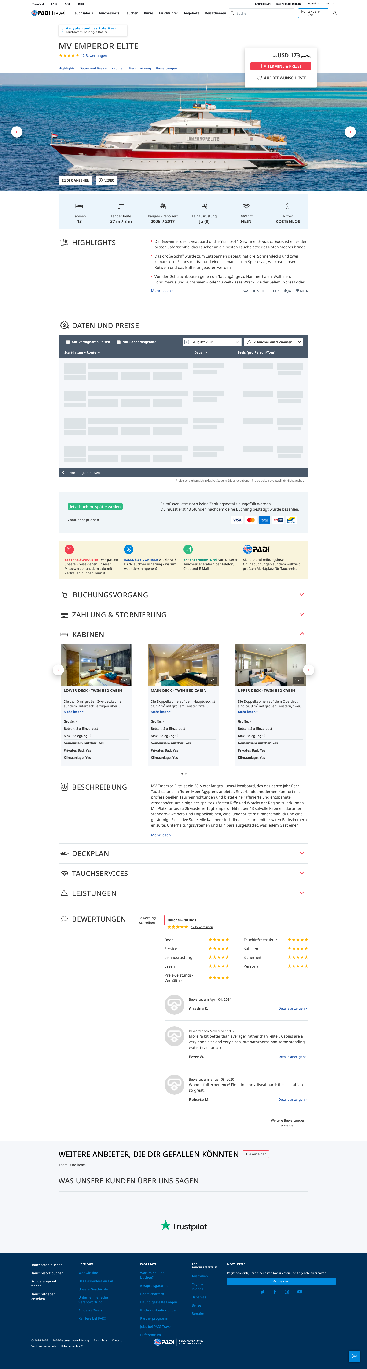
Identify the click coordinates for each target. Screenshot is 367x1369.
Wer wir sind (88, 1273)
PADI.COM (37, 3)
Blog (81, 3)
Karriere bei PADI (92, 1318)
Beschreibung (140, 68)
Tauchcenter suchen (288, 3)
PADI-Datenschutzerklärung (71, 1340)
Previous (58, 669)
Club (68, 3)
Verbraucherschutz (43, 1346)
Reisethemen (215, 13)
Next (308, 669)
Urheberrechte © (72, 1346)
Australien (200, 1276)
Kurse (148, 13)
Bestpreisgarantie (154, 1285)
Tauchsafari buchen (46, 1265)
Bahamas (199, 1297)
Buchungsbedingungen (159, 1310)
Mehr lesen (161, 290)
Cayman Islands (198, 1286)
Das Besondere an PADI (97, 1281)
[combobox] (261, 13)
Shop (54, 3)
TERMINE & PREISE (281, 66)
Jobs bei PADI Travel (156, 1326)
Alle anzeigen (256, 1154)
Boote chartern (152, 1294)
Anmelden (281, 1281)
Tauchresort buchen (47, 1273)
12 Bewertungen (94, 55)
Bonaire (198, 1313)
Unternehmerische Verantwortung (93, 1299)
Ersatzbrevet (262, 3)
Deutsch (313, 4)
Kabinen (118, 68)
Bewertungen (166, 68)
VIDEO (106, 180)
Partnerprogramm (154, 1318)
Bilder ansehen (75, 180)
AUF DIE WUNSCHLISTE (281, 78)
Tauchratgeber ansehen (43, 1296)
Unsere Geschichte (93, 1289)
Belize (196, 1305)
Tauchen (131, 13)
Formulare (100, 1340)
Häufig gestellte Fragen (158, 1302)
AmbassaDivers (90, 1310)
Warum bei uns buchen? (152, 1275)
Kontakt (117, 1340)
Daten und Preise (93, 68)
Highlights (67, 68)
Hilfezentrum (150, 1335)
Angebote (191, 13)
